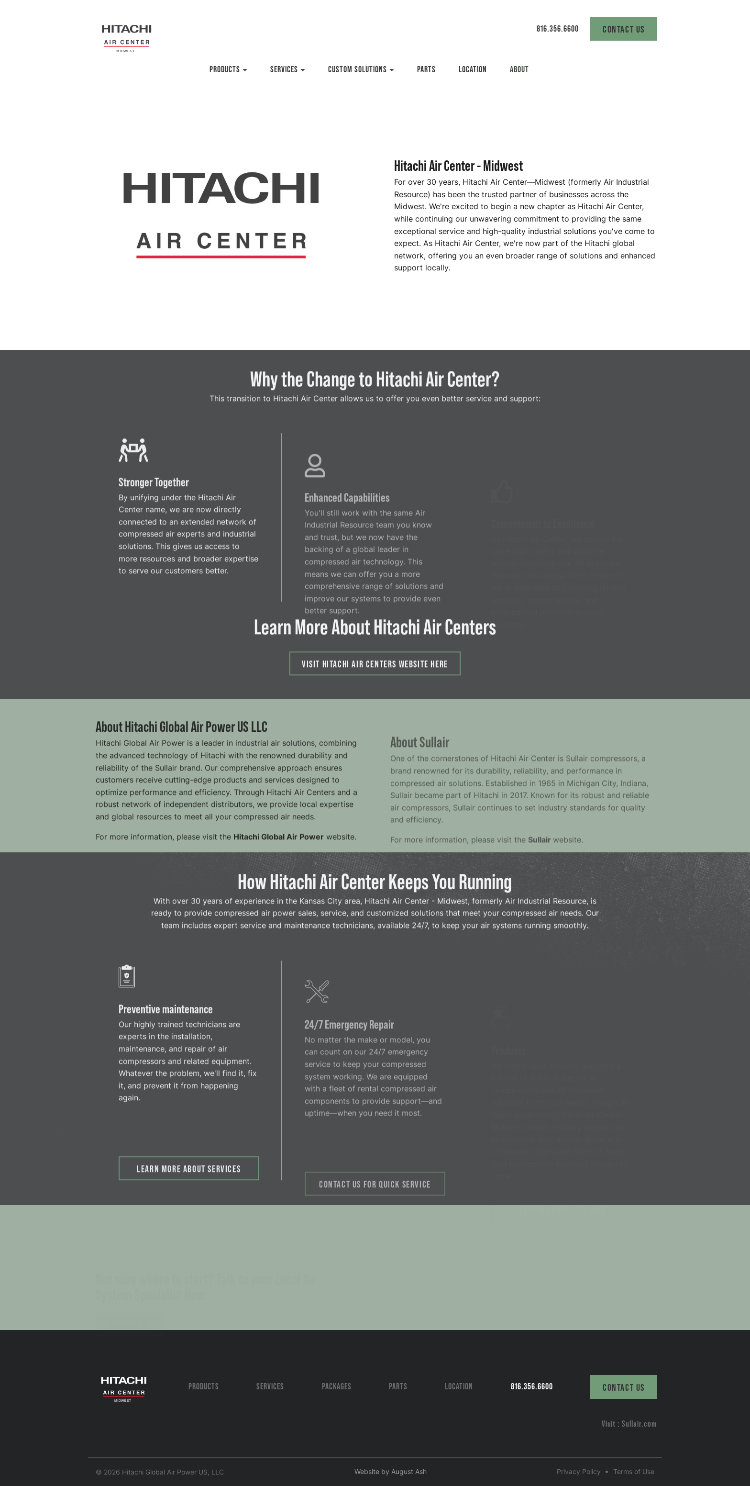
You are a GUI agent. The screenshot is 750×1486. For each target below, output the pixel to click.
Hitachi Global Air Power (278, 856)
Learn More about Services (189, 1188)
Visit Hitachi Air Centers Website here (375, 679)
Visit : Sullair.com (629, 1423)
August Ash (409, 1471)
